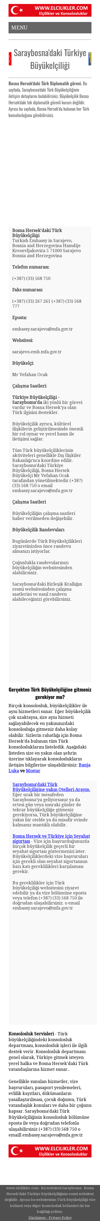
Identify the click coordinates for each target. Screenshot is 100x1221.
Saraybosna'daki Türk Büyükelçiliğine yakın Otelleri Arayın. (51, 787)
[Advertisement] (50, 170)
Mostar (33, 770)
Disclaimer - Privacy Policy (50, 1218)
